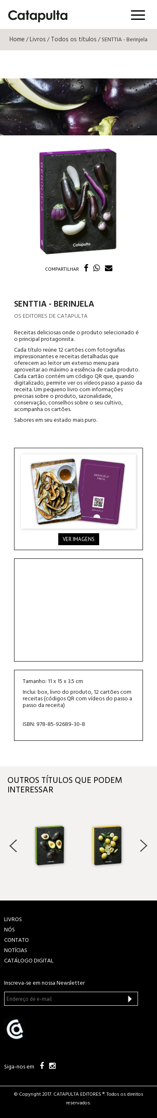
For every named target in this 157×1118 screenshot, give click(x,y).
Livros (38, 40)
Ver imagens (79, 539)
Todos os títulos (74, 40)
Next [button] (143, 845)
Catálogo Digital (28, 961)
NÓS (9, 930)
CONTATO (16, 940)
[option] (49, 845)
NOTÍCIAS (15, 950)
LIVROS (13, 919)
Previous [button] (13, 845)
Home (17, 40)
